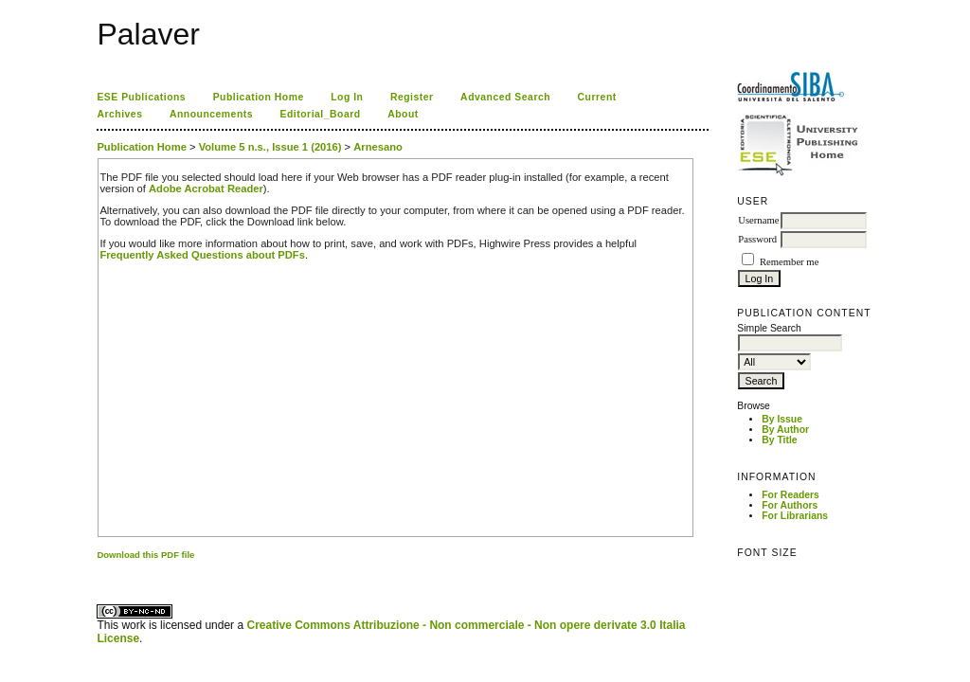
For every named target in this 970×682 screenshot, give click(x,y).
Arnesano (378, 147)
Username (758, 220)
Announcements (211, 114)
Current (597, 97)
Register (412, 97)
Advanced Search (505, 97)
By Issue (782, 419)
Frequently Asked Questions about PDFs (202, 254)
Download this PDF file (145, 554)
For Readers (790, 495)
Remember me (789, 262)
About (403, 114)
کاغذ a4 (98, 570)
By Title (779, 440)
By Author (785, 429)
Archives (119, 114)
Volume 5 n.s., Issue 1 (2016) (270, 147)
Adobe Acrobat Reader (206, 188)
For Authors (789, 505)
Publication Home (258, 97)
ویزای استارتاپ (102, 570)
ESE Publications (141, 97)
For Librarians (795, 516)
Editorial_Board (320, 114)
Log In (347, 97)
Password (757, 239)
